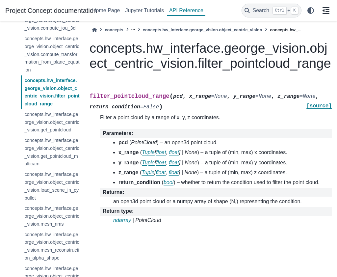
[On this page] (326, 10)
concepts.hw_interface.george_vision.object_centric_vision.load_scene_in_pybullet (51, 186)
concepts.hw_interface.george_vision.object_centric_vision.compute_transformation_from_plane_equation (51, 54)
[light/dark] (311, 10)
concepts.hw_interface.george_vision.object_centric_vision (202, 29)
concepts (114, 29)
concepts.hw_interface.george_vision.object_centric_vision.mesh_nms (51, 216)
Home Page (106, 10)
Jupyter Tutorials (144, 10)
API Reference (186, 10)
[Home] (94, 29)
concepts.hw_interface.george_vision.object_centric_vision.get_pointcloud (51, 122)
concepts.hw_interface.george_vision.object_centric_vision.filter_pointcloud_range (51, 92)
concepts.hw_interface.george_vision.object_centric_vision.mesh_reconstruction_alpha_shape (51, 246)
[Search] (271, 10)
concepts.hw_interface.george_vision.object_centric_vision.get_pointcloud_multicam (51, 152)
